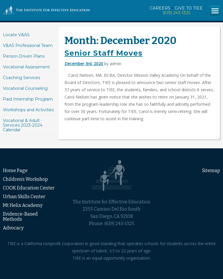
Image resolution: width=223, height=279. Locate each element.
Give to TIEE (189, 8)
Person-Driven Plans (23, 56)
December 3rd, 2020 (83, 63)
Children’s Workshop (25, 179)
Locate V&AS (16, 34)
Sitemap (211, 170)
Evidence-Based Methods (20, 216)
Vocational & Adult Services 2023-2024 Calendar (22, 125)
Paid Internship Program (28, 99)
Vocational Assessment (26, 67)
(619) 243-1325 (176, 12)
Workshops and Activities (28, 109)
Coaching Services (21, 77)
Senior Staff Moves (103, 53)
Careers (160, 8)
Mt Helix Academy (22, 205)
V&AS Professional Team (28, 45)
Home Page (15, 170)
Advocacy (13, 228)
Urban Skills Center (24, 196)
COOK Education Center (29, 188)
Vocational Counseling (25, 88)
